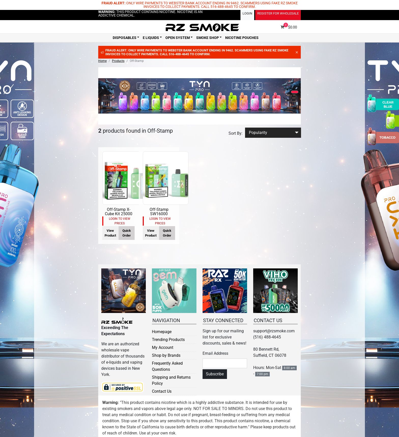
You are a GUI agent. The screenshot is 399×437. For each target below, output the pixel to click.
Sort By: (236, 133)
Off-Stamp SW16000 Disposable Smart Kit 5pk (159, 216)
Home (102, 61)
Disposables (124, 38)
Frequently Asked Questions (167, 366)
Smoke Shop (207, 38)
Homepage (162, 331)
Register (278, 13)
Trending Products (168, 339)
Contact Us (162, 391)
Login (247, 13)
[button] (294, 92)
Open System (177, 38)
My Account (162, 347)
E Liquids (151, 38)
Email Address (215, 353)
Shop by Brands (166, 355)
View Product (110, 233)
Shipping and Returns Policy (171, 380)
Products (118, 61)
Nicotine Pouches (242, 38)
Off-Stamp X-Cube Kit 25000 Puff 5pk (118, 214)
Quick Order (126, 233)
